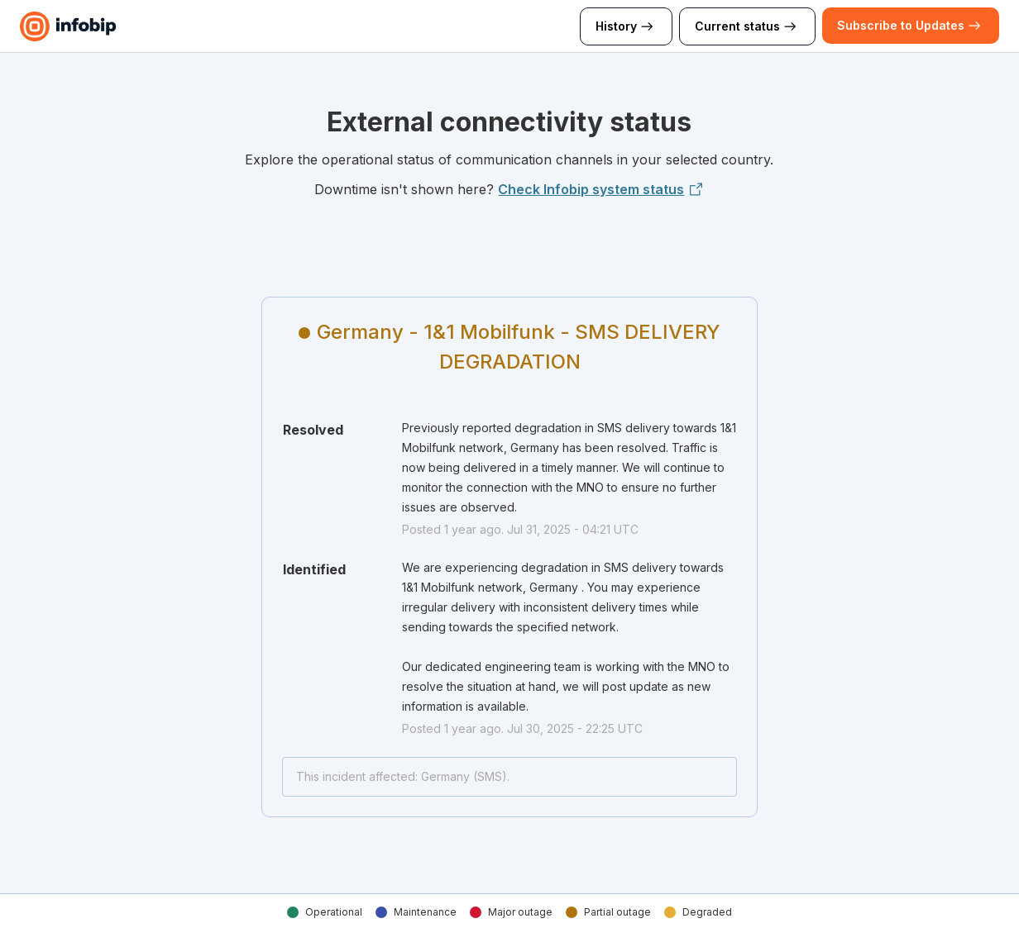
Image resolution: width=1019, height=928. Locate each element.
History (626, 26)
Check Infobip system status (601, 189)
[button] (900, 26)
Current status (747, 26)
